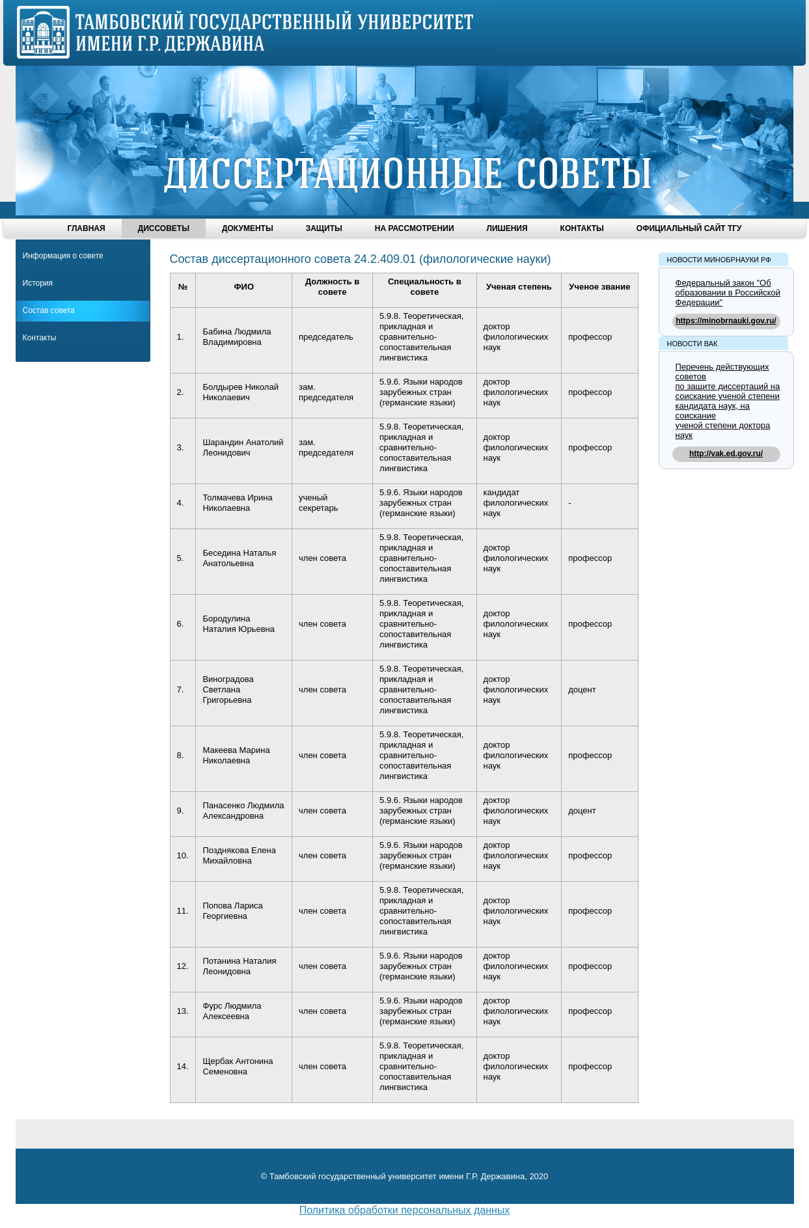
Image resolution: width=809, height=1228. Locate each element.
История (38, 283)
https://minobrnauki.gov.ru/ (726, 320)
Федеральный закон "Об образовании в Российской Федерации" (728, 292)
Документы (247, 228)
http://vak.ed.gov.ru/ (726, 453)
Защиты (324, 228)
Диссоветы (163, 228)
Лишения (507, 228)
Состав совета (49, 310)
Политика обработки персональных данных (404, 1210)
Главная (86, 228)
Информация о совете (63, 255)
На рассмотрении (414, 228)
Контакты (582, 228)
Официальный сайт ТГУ (689, 228)
